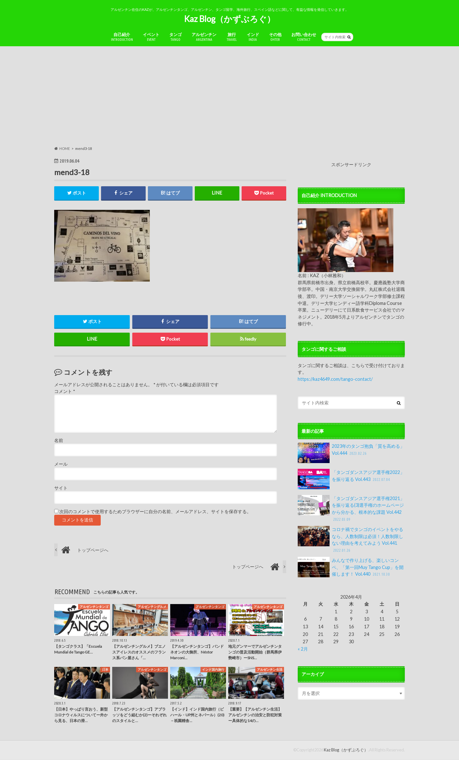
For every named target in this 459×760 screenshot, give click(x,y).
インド (253, 37)
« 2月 (303, 649)
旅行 (232, 37)
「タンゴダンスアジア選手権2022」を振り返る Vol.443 (351, 479)
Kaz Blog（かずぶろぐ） (229, 19)
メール (61, 464)
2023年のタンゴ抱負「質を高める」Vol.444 (351, 453)
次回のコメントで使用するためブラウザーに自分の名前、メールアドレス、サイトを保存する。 (155, 511)
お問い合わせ (303, 37)
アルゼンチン (204, 37)
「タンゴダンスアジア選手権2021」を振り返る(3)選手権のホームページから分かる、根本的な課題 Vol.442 (351, 508)
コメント (64, 391)
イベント (151, 37)
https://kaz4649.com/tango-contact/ (335, 379)
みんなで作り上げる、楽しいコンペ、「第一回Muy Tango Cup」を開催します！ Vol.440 (351, 567)
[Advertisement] (229, 96)
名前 (58, 440)
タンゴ (175, 37)
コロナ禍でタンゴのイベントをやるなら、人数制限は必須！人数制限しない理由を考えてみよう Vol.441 (350, 539)
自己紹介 (122, 37)
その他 (275, 37)
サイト (61, 488)
